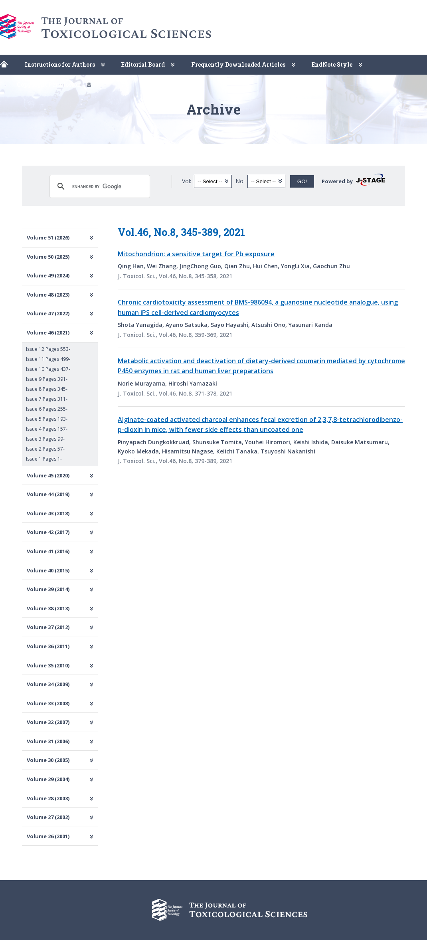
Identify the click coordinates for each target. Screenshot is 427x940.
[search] (98, 186)
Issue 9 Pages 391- (46, 379)
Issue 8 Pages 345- (46, 389)
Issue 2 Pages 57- (45, 448)
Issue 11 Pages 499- (48, 359)
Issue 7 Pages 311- (46, 399)
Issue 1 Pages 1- (44, 458)
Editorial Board (143, 64)
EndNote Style (332, 64)
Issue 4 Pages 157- (46, 428)
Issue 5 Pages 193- (46, 419)
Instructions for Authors (60, 64)
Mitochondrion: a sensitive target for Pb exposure (196, 253)
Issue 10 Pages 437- (48, 369)
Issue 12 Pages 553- (48, 349)
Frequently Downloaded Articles (238, 64)
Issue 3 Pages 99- (45, 438)
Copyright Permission (49, 84)
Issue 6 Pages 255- (46, 409)
